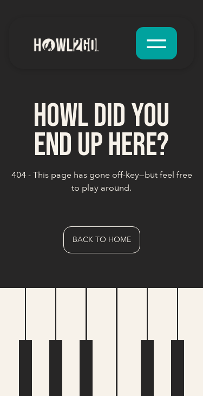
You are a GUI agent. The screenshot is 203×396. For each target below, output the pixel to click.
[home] (79, 43)
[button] (156, 43)
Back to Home (102, 239)
